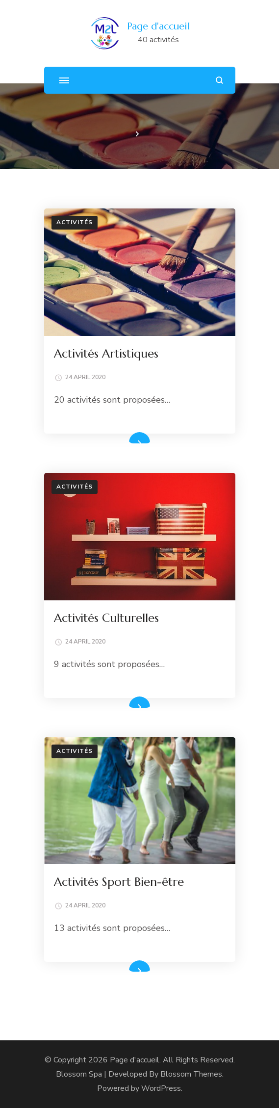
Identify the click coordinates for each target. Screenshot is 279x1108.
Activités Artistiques (106, 353)
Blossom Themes (191, 1074)
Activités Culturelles (106, 618)
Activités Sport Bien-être (119, 882)
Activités (74, 222)
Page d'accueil (158, 26)
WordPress (161, 1088)
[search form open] (219, 80)
